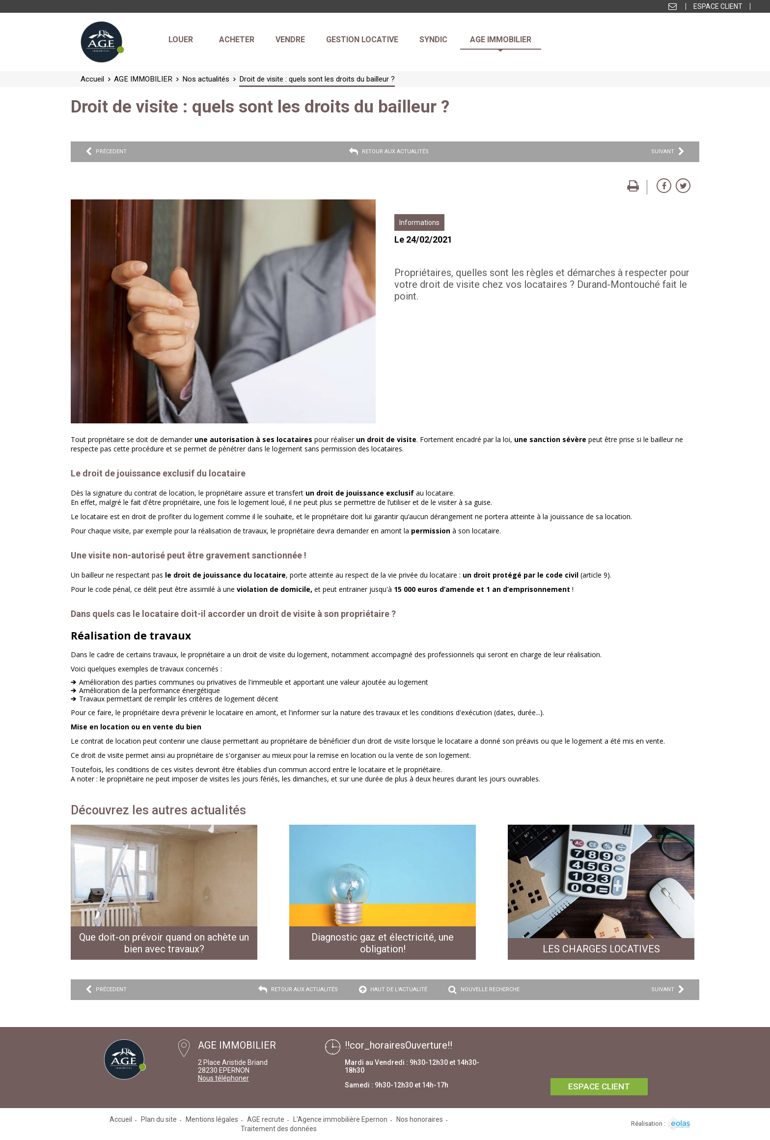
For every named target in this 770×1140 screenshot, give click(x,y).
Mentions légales (212, 1119)
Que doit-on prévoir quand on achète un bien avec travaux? (164, 943)
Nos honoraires (419, 1119)
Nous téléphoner (223, 1078)
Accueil (121, 1119)
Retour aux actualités (389, 151)
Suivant (668, 151)
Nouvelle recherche (484, 989)
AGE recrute (265, 1119)
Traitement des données (279, 1129)
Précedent (106, 151)
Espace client (717, 6)
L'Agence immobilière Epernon (340, 1119)
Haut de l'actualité (393, 989)
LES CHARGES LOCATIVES (601, 949)
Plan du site (159, 1119)
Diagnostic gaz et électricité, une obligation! (382, 943)
